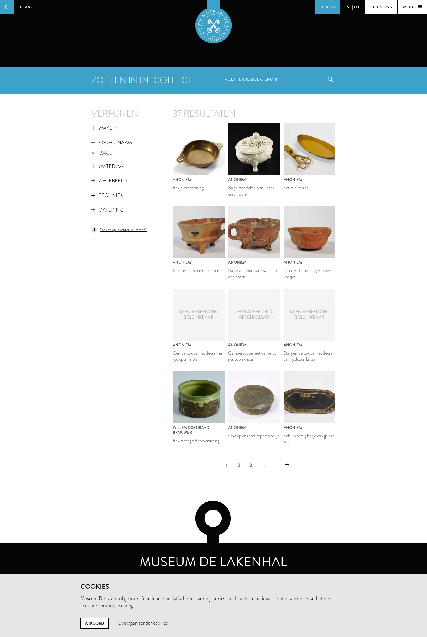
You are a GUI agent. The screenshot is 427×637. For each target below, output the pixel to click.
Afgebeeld (109, 180)
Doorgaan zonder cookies (143, 622)
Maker (104, 128)
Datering (107, 210)
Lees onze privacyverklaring (106, 605)
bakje (102, 153)
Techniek (107, 195)
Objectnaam (112, 142)
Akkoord (94, 623)
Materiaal (109, 166)
